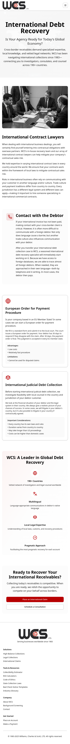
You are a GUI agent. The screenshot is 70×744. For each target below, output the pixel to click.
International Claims (12, 661)
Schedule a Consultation (35, 607)
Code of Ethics (9, 679)
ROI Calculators (9, 676)
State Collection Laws (12, 683)
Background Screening (13, 705)
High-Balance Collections (14, 653)
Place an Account (10, 720)
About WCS (8, 702)
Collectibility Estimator (12, 672)
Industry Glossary (10, 690)
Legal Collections (10, 657)
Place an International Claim (35, 599)
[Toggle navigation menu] (65, 5)
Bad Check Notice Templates (15, 687)
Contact (6, 709)
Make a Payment (10, 724)
